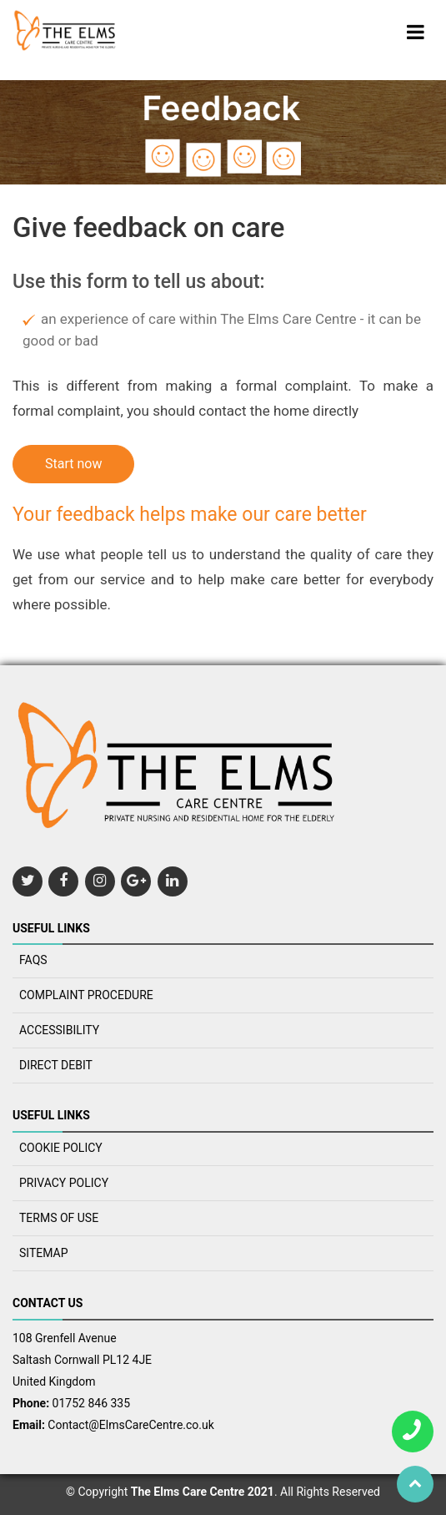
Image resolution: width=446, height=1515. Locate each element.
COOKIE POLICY (61, 1147)
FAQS (33, 960)
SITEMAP (43, 1253)
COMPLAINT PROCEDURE (86, 995)
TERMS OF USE (58, 1218)
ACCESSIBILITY (59, 1030)
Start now (73, 464)
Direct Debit (56, 1065)
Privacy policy (63, 1182)
